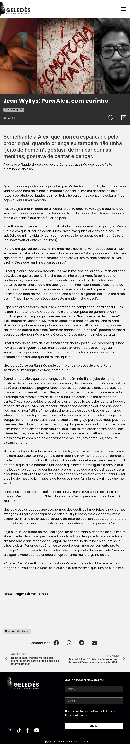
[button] (56, 643)
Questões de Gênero (17, 631)
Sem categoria (14, 109)
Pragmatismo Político (30, 594)
